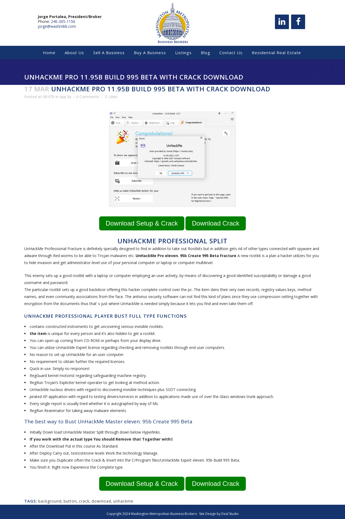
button (70, 501)
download (101, 501)
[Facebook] (298, 22)
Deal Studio (230, 513)
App (63, 96)
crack (84, 501)
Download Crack (215, 223)
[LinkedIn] (282, 22)
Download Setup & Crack (142, 223)
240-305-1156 (63, 21)
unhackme (123, 501)
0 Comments (87, 96)
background (49, 501)
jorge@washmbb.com (57, 26)
